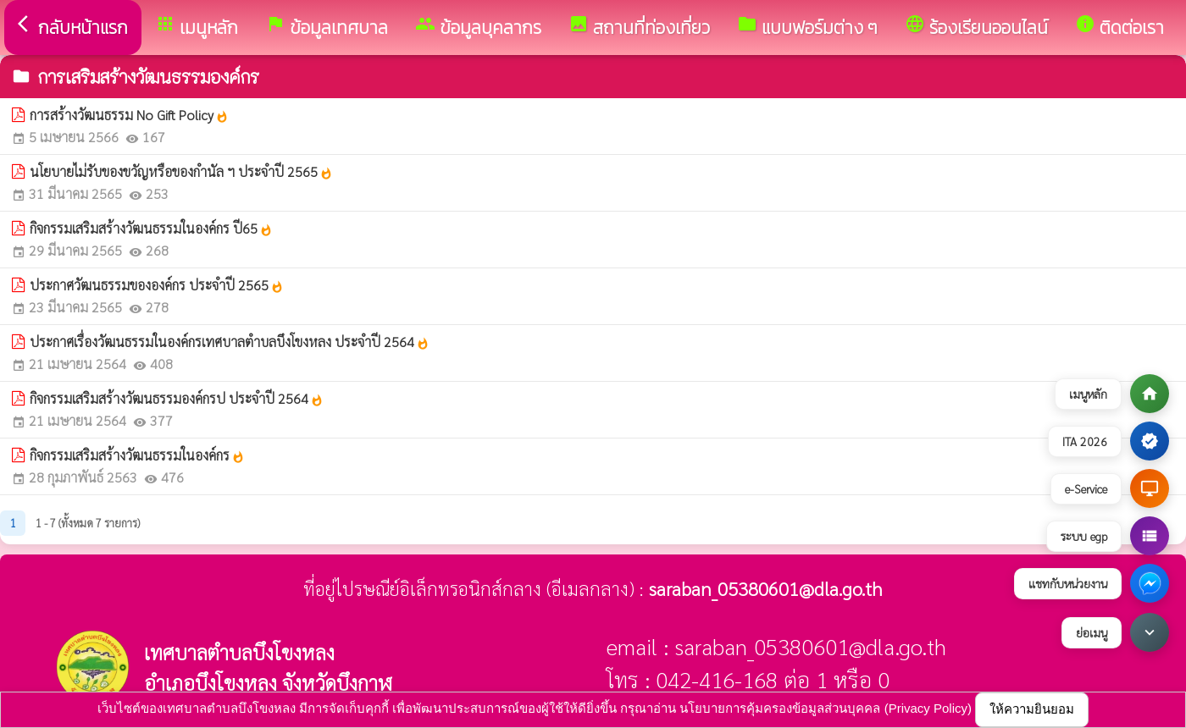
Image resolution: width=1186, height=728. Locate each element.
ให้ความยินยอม (1031, 709)
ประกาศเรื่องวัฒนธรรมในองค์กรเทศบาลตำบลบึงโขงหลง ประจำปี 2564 (230, 341)
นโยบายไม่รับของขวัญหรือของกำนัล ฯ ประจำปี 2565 (181, 171)
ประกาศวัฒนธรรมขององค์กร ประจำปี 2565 (157, 285)
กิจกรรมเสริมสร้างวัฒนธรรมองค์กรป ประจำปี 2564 (177, 398)
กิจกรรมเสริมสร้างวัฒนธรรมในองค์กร (137, 455)
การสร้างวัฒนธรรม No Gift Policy (129, 115)
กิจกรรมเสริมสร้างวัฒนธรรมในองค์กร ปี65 (151, 228)
